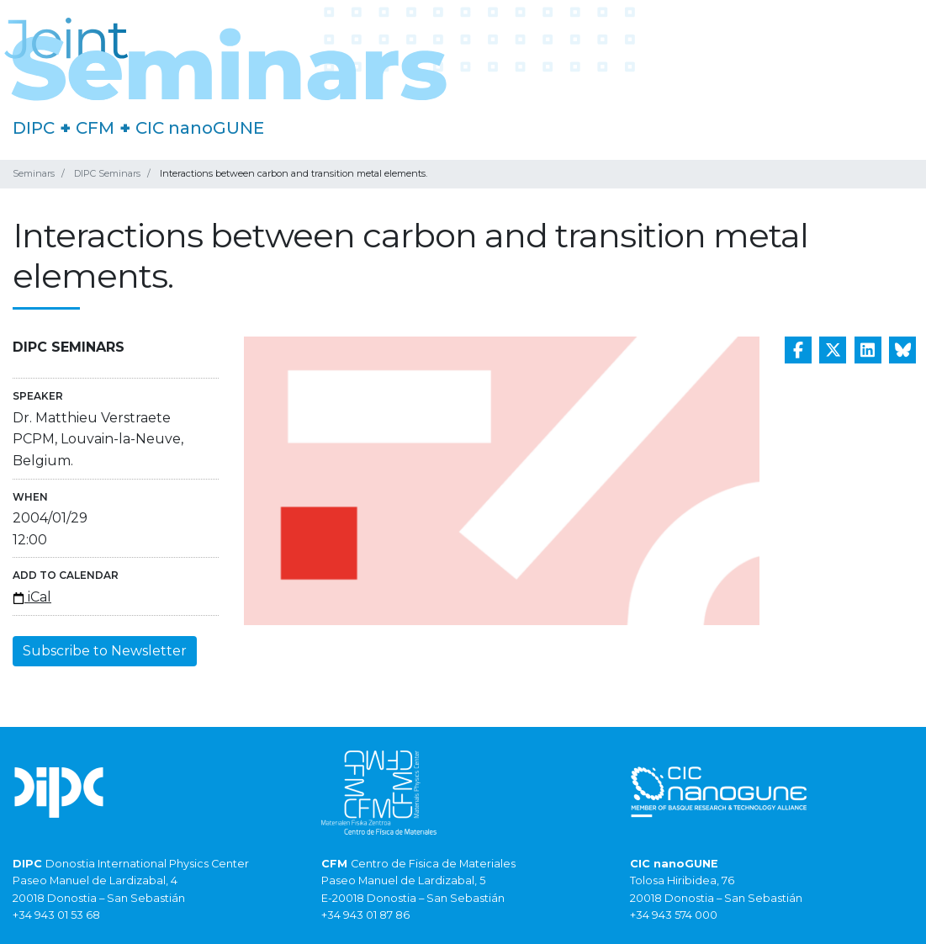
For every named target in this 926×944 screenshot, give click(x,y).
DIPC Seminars (107, 173)
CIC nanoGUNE (199, 128)
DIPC (34, 128)
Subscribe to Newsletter (105, 651)
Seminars (34, 173)
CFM (95, 128)
